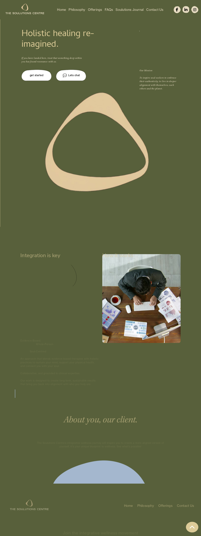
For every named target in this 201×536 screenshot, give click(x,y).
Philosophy (77, 10)
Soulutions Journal (130, 10)
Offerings (95, 10)
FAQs (109, 10)
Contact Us (154, 10)
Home (61, 10)
